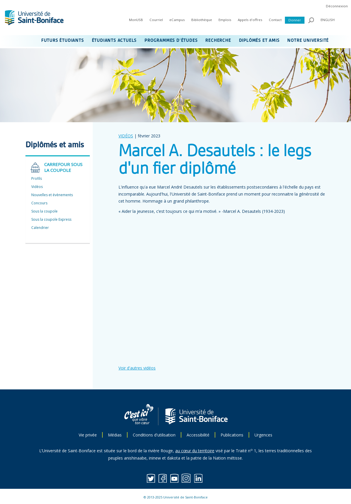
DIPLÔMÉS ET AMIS (259, 40)
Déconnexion (337, 6)
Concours (39, 203)
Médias (115, 435)
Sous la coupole (44, 211)
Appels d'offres (250, 20)
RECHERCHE (218, 40)
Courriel (156, 20)
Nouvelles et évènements (52, 194)
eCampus (177, 20)
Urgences (263, 435)
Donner (294, 20)
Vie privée (88, 435)
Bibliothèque (201, 20)
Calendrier (40, 227)
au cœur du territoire (194, 450)
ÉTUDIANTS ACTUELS (114, 40)
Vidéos (37, 186)
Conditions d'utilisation (154, 435)
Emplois (224, 20)
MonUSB (136, 20)
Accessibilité (198, 435)
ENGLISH (328, 20)
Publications (232, 435)
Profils (36, 178)
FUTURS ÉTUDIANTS (62, 40)
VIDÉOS (125, 136)
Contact (275, 20)
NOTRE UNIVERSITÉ (308, 40)
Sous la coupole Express (51, 219)
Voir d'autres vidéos (137, 368)
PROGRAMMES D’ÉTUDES (170, 40)
